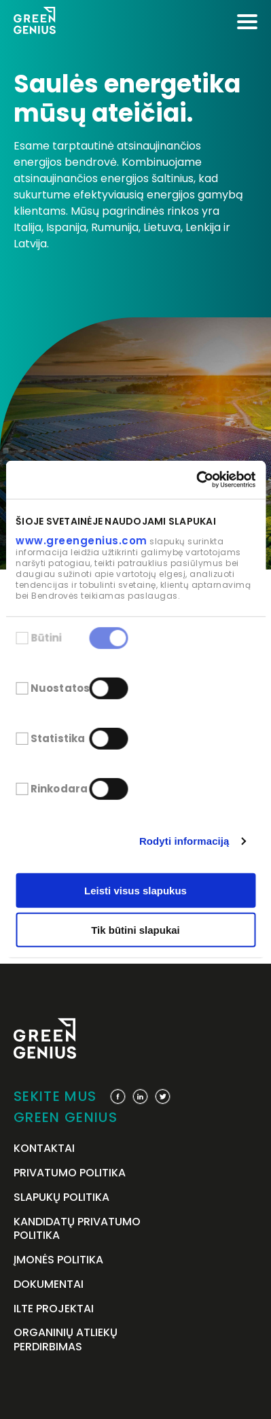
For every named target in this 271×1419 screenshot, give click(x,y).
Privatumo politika (70, 1173)
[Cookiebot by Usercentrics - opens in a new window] (196, 480)
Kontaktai (44, 1149)
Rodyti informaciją (184, 841)
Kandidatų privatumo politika (77, 1229)
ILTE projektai (54, 1309)
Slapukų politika (61, 1198)
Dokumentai (49, 1285)
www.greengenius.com (81, 540)
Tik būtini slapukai (135, 930)
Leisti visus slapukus (135, 890)
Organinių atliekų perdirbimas (66, 1340)
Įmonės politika (58, 1260)
